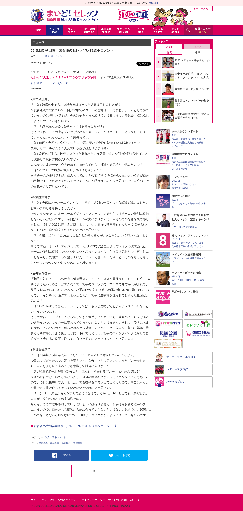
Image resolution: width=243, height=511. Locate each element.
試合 (47, 56)
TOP (38, 30)
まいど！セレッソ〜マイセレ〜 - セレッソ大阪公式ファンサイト (64, 16)
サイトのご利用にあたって (124, 499)
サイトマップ (39, 499)
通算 (197, 52)
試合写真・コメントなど (49, 83)
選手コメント (57, 56)
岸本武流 (43, 443)
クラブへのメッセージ (62, 499)
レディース (199, 8)
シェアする (61, 455)
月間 (169, 52)
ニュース (196, 46)
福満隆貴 (54, 443)
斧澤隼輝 (77, 443)
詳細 (153, 2)
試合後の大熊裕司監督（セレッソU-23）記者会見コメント (75, 426)
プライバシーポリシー (92, 499)
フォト (169, 46)
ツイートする (119, 455)
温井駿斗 (66, 443)
